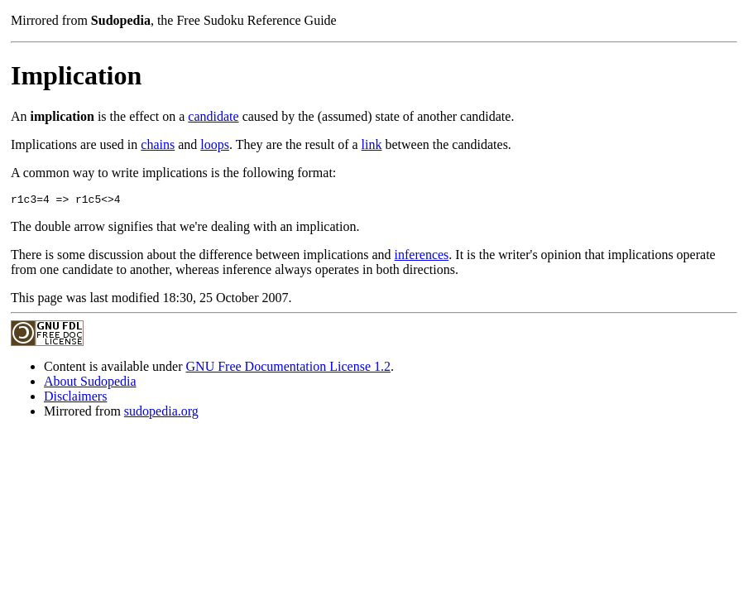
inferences (422, 257)
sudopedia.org (161, 413)
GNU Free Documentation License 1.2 (288, 369)
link (372, 144)
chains (158, 144)
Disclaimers (75, 399)
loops (214, 144)
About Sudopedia (90, 384)
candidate (213, 116)
